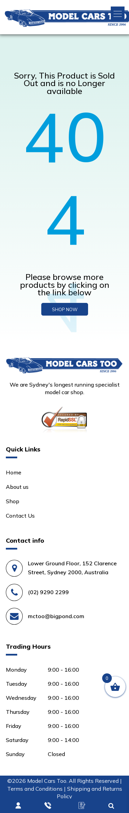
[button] (118, 14)
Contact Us (20, 515)
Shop (12, 501)
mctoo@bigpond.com (56, 616)
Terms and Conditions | (37, 788)
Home (13, 472)
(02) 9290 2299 (48, 592)
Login (18, 805)
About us (17, 486)
